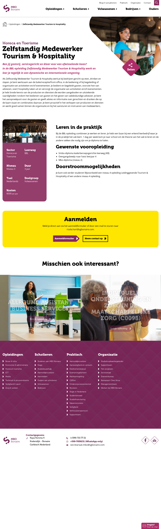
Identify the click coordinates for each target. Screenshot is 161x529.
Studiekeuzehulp (45, 369)
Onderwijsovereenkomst (80, 384)
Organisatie (136, 3)
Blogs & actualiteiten (108, 3)
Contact (147, 3)
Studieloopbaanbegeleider (112, 361)
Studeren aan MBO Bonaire (49, 361)
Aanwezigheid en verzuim (81, 365)
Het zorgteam (107, 369)
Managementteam (109, 384)
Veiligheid (74, 407)
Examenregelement (78, 373)
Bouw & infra (11, 361)
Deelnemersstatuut (78, 369)
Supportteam (75, 415)
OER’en (73, 380)
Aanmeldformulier (64, 238)
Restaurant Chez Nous (110, 380)
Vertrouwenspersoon (79, 411)
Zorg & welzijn (11, 388)
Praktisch (124, 3)
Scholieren (80, 9)
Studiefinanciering (77, 399)
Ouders (154, 9)
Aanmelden (42, 377)
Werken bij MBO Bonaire (111, 388)
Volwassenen (106, 9)
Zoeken (156, 2)
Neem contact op (94, 238)
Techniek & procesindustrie (17, 380)
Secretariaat (106, 373)
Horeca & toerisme (13, 369)
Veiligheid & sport (13, 384)
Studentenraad (76, 396)
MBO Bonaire (12, 8)
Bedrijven (132, 9)
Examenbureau (107, 377)
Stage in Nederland (78, 392)
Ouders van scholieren (47, 380)
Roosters (73, 388)
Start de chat (152, 526)
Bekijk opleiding (38, 319)
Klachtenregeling (77, 377)
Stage (40, 365)
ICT (7, 373)
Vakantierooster (76, 403)
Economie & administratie (16, 365)
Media (8, 377)
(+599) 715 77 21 (78, 438)
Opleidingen (54, 9)
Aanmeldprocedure (46, 373)
